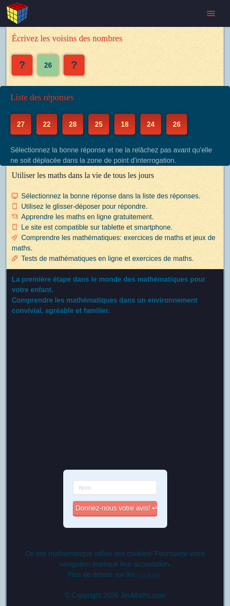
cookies (148, 574)
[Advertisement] (115, 398)
